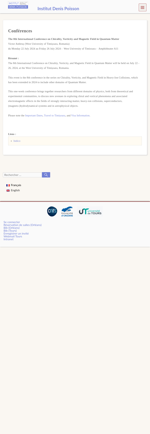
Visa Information (80, 115)
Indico (17, 140)
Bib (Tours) (10, 230)
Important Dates (34, 115)
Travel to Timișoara (54, 115)
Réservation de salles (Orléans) (23, 224)
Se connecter (12, 222)
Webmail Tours (13, 236)
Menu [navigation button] (142, 7)
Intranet (9, 239)
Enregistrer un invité (16, 233)
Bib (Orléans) (11, 227)
